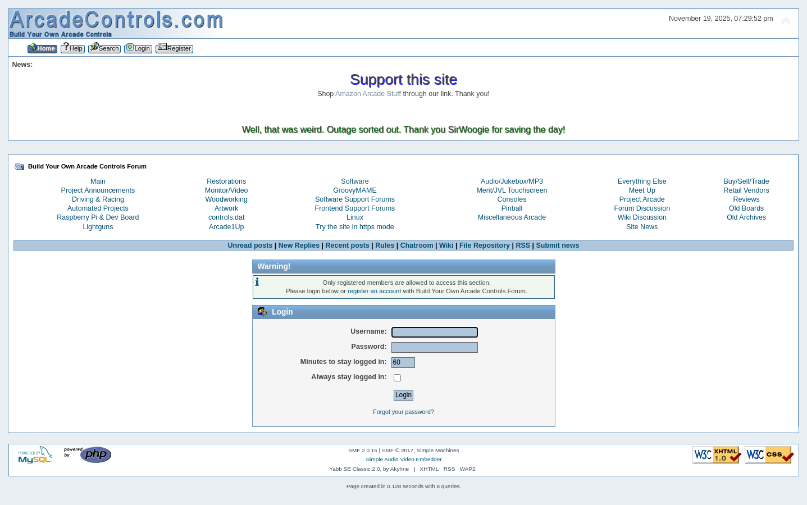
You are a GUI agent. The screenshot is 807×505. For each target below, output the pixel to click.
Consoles (511, 199)
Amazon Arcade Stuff (368, 94)
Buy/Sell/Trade (746, 181)
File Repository (484, 245)
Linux (354, 217)
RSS (523, 245)
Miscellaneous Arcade (512, 217)
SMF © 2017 (397, 450)
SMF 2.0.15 (362, 450)
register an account (374, 291)
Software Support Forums (355, 199)
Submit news (558, 245)
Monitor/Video (226, 190)
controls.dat (226, 217)
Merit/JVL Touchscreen (511, 190)
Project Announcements (98, 190)
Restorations (226, 181)
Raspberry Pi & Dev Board (98, 217)
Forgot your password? (403, 411)
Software (354, 181)
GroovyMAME (355, 190)
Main (98, 181)
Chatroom (417, 245)
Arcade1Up (226, 227)
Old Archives (746, 217)
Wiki (446, 245)
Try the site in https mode (355, 227)
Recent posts (348, 245)
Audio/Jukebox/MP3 (512, 181)
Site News (642, 227)
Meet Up (642, 190)
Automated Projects (98, 208)
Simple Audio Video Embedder (403, 459)
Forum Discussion (642, 208)
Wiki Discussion (642, 217)
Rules (384, 245)
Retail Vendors (746, 190)
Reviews (746, 199)
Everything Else (642, 181)
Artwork (226, 208)
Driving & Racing (98, 199)
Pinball (511, 208)
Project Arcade (642, 199)
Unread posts (250, 245)
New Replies (299, 245)
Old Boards (746, 208)
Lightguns (98, 227)
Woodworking (227, 199)
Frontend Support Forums (355, 208)
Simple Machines (438, 450)
